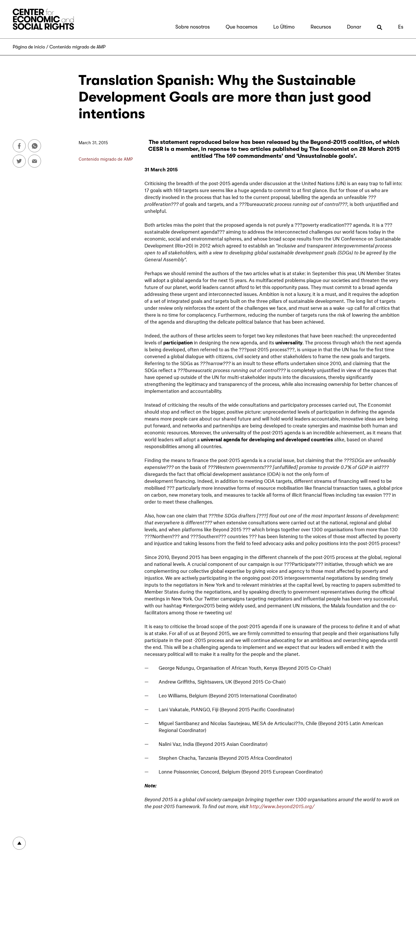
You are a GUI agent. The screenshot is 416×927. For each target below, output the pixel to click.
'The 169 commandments (248, 156)
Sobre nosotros (192, 27)
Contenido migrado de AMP (77, 47)
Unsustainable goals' (326, 156)
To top (19, 843)
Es (400, 27)
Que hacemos (241, 27)
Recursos (321, 27)
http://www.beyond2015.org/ (282, 806)
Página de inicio (29, 47)
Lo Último (284, 27)
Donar (354, 27)
